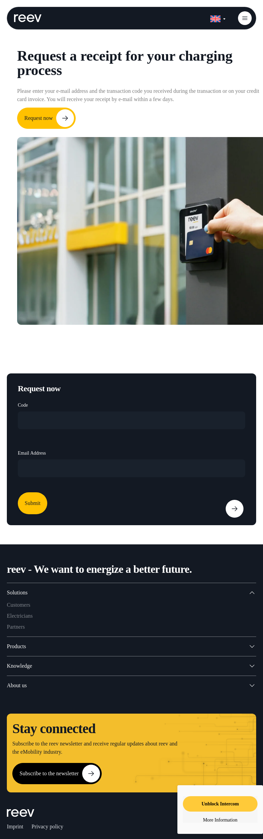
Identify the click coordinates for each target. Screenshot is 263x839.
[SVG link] (27, 18)
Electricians (20, 616)
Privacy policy (47, 826)
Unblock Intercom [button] (220, 803)
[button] (245, 18)
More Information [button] (220, 820)
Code (23, 405)
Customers (18, 605)
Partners (16, 627)
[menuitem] (217, 17)
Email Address (32, 453)
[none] (217, 17)
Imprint (15, 826)
